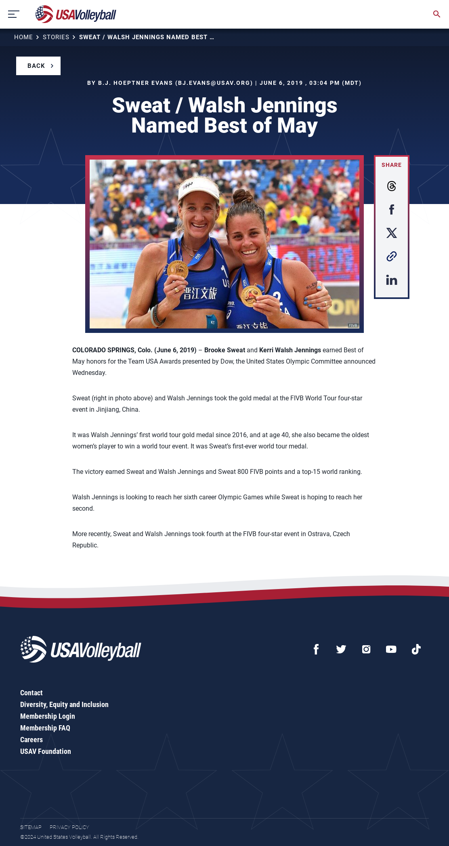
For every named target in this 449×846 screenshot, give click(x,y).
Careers (31, 739)
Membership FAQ (45, 728)
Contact (31, 692)
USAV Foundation (45, 751)
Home (23, 37)
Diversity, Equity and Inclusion (64, 704)
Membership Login (47, 716)
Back (36, 65)
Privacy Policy (69, 827)
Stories (56, 37)
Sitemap (31, 827)
